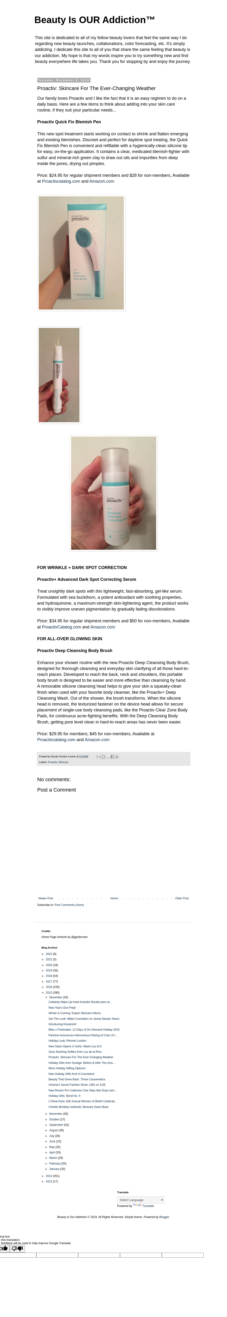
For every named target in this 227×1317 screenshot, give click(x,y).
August (54, 1130)
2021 (49, 959)
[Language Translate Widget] (140, 1200)
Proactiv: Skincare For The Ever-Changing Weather (80, 1057)
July (52, 1136)
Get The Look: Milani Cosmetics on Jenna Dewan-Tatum (83, 1018)
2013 (49, 1181)
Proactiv (52, 762)
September (56, 1125)
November (56, 1113)
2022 (49, 954)
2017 (49, 981)
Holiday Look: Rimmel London (67, 1040)
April (52, 1152)
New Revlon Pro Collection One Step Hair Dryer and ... (82, 1090)
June (52, 1141)
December (56, 997)
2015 (49, 992)
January (54, 1169)
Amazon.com (102, 181)
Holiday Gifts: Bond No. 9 (64, 1096)
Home (114, 898)
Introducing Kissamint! (62, 1024)
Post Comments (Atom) (69, 905)
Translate (143, 1206)
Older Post (182, 898)
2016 (49, 987)
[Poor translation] (17, 1249)
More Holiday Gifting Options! (67, 1068)
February (55, 1163)
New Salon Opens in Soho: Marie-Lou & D (75, 1046)
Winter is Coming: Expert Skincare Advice (74, 1013)
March (53, 1158)
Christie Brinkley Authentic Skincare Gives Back (78, 1107)
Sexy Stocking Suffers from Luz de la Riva (74, 1051)
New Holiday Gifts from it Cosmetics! (71, 1074)
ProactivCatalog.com (61, 627)
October (54, 1119)
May (52, 1147)
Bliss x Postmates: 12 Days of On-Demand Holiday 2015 (84, 1029)
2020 (49, 965)
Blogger (164, 1217)
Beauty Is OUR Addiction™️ (94, 20)
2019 (49, 970)
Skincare (64, 762)
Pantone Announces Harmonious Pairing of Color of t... (82, 1035)
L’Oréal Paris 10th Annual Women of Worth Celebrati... (82, 1101)
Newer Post (46, 898)
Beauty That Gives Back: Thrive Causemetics (76, 1079)
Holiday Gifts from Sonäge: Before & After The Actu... (81, 1063)
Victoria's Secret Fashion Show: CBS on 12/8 (76, 1084)
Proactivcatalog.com (61, 181)
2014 (49, 1176)
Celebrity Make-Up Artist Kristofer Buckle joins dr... (80, 1002)
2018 (49, 976)
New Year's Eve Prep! (62, 1007)
